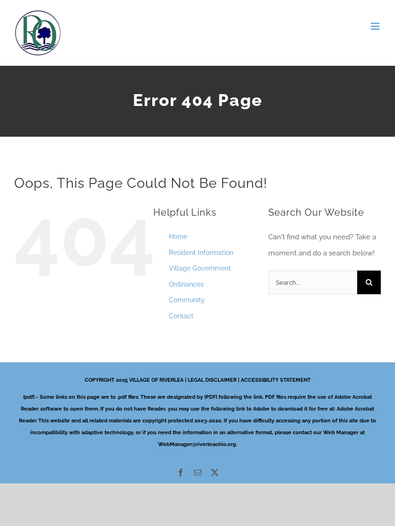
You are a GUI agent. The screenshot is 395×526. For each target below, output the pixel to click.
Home (178, 236)
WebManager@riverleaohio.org (197, 444)
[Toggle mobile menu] (376, 26)
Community (187, 300)
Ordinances (186, 284)
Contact (181, 316)
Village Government (200, 268)
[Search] (369, 282)
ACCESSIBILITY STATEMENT (276, 380)
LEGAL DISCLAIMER (212, 380)
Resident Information (201, 252)
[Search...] (312, 282)
